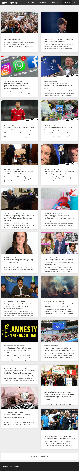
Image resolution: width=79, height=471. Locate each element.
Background (42, 3)
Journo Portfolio (14, 467)
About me (30, 3)
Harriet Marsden (10, 2)
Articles (67, 3)
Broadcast (55, 3)
